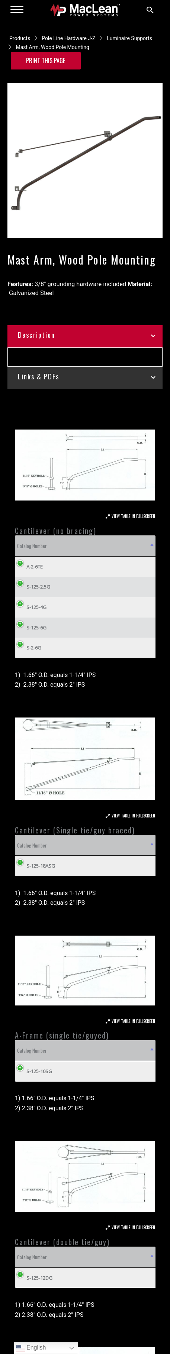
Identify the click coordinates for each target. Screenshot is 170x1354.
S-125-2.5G (38, 586)
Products (19, 38)
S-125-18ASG (35, 865)
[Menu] (16, 10)
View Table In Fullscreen (133, 516)
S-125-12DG (39, 1277)
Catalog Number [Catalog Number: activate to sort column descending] (32, 546)
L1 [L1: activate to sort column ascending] (140, 546)
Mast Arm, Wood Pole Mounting (52, 47)
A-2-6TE (34, 566)
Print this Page (45, 60)
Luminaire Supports (129, 38)
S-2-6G (33, 647)
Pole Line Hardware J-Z (68, 38)
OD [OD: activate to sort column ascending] (101, 546)
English (31, 1348)
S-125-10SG (39, 1071)
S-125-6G (36, 627)
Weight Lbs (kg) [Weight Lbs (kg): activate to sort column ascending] (131, 845)
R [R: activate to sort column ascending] (122, 546)
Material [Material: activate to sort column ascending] (70, 546)
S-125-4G (36, 607)
